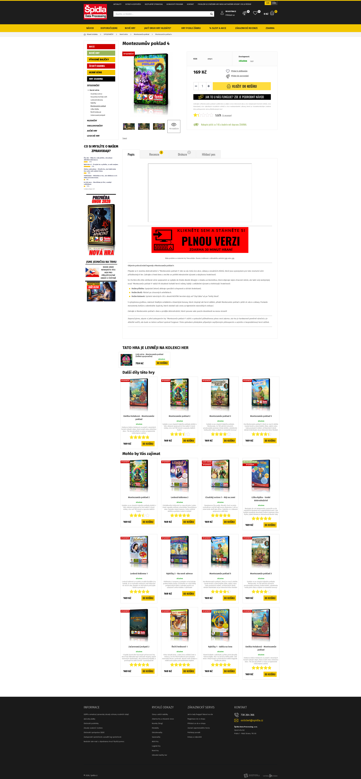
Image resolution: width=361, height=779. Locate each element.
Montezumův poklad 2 (179, 416)
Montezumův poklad (98, 106)
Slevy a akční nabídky (160, 714)
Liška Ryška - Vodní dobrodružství (261, 499)
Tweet (124, 138)
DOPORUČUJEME (109, 28)
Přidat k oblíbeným (236, 71)
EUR (274, 3)
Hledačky (155, 728)
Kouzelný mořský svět (99, 97)
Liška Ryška (95, 109)
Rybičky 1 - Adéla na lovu (220, 646)
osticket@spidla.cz (252, 720)
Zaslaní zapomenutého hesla (199, 728)
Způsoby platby (89, 719)
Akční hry (155, 741)
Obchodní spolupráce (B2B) (94, 732)
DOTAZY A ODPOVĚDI (133, 4)
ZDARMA (270, 28)
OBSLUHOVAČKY (95, 126)
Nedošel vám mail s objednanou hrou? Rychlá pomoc (104, 741)
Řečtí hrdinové (96, 112)
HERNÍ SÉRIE (95, 72)
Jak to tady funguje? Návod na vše (200, 714)
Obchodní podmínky (91, 723)
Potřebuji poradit (194, 732)
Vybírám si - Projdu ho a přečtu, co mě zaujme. (101, 164)
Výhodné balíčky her (159, 755)
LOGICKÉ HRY (93, 136)
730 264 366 (247, 714)
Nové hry (155, 750)
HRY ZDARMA (96, 78)
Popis (131, 154)
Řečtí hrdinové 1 (180, 646)
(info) (252, 61)
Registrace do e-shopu (196, 719)
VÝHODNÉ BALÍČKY (99, 59)
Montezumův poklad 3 (220, 416)
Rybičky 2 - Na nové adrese (179, 573)
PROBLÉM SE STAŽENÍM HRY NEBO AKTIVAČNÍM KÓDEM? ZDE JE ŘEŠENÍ (224, 4)
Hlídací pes (208, 154)
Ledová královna (97, 100)
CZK (267, 3)
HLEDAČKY (92, 120)
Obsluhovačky (157, 732)
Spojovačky (156, 737)
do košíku (242, 86)
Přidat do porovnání (237, 76)
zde (226, 258)
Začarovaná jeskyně (98, 115)
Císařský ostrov (96, 94)
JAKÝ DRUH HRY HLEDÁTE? (157, 28)
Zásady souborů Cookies (93, 728)
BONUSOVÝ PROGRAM (174, 4)
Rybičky (93, 103)
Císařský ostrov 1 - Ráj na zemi (220, 497)
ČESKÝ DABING (97, 66)
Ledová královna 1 (139, 573)
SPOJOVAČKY (93, 85)
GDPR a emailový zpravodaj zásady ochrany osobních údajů (106, 714)
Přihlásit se (230, 15)
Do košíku (162, 363)
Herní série (94, 90)
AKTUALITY (117, 4)
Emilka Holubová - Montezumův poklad (138, 417)
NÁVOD (90, 28)
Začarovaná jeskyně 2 (139, 646)
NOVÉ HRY (130, 28)
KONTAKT (190, 4)
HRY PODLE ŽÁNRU (191, 28)
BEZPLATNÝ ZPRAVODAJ (154, 4)
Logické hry (156, 746)
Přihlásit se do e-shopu (196, 723)
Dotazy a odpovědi (195, 737)
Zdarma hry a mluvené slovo (163, 719)
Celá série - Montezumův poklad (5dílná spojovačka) (149, 355)
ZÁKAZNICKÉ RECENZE (246, 28)
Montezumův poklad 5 (261, 416)
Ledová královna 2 (179, 497)
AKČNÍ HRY (92, 131)
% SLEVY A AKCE (217, 28)
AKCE (92, 46)
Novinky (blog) (157, 723)
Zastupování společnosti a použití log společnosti (102, 737)
